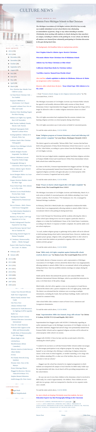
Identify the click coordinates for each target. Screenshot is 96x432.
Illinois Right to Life (17, 338)
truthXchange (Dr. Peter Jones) (21, 379)
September (14, 67)
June (12, 77)
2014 (10, 259)
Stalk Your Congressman (19, 295)
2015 (10, 54)
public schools (42, 407)
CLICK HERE (62, 130)
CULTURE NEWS (36, 10)
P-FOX (13, 355)
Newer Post (40, 415)
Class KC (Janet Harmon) (19, 325)
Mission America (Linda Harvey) (22, 349)
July (12, 73)
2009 (10, 275)
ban (64, 404)
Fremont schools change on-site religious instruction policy (61, 94)
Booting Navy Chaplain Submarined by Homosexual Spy (20, 199)
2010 (10, 272)
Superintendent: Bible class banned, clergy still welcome (60, 314)
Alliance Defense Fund (18, 306)
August (13, 70)
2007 (10, 282)
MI (81, 405)
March (12, 86)
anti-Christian (49, 404)
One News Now (16, 303)
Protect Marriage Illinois (19, 368)
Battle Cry (14, 314)
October (13, 64)
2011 (10, 269)
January (13, 255)
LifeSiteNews (15, 341)
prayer (86, 405)
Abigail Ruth (16, 390)
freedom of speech (72, 405)
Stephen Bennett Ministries (20, 376)
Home (64, 415)
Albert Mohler (15, 352)
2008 (10, 278)
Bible (69, 404)
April (12, 83)
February (13, 252)
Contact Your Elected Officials (21, 292)
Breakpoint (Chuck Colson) (20, 317)
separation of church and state (63, 407)
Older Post (86, 415)
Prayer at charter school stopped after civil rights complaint (62, 185)
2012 (10, 265)
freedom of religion (55, 405)
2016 (10, 51)
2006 (10, 285)
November (14, 60)
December (14, 57)
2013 (10, 262)
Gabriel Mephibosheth (19, 393)
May (12, 80)
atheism (58, 404)
